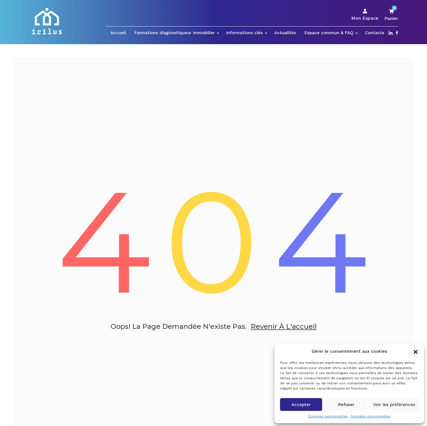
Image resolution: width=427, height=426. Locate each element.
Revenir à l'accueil (284, 327)
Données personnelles (328, 416)
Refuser (346, 404)
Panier (391, 14)
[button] (415, 351)
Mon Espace (365, 15)
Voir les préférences (394, 404)
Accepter (301, 404)
